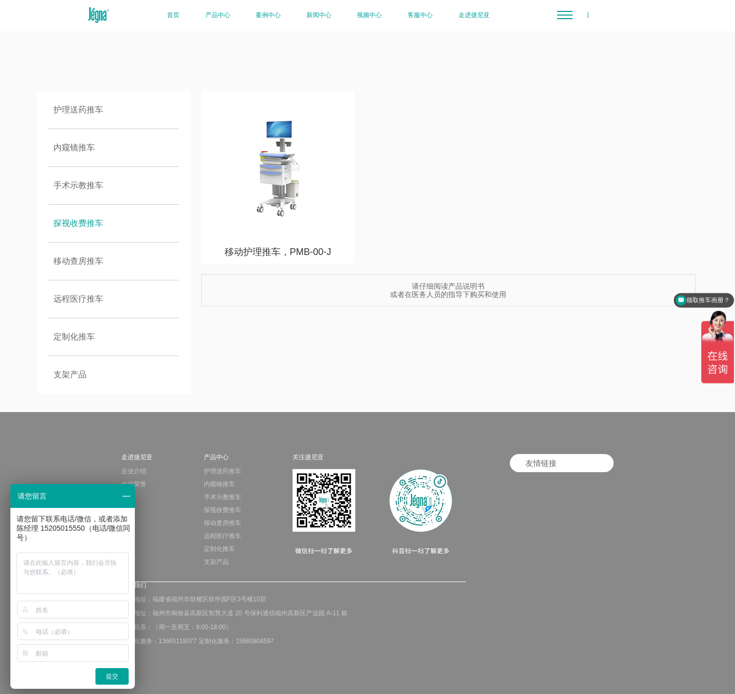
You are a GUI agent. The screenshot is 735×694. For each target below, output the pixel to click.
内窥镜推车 (74, 147)
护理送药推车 (78, 109)
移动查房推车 (78, 261)
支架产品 (70, 374)
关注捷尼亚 (308, 457)
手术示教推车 (78, 185)
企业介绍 (133, 471)
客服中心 (420, 15)
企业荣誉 (133, 484)
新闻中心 (319, 15)
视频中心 (369, 15)
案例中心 (268, 15)
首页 (173, 15)
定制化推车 (74, 336)
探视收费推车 (78, 223)
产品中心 (217, 15)
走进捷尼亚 (474, 15)
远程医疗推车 (78, 298)
